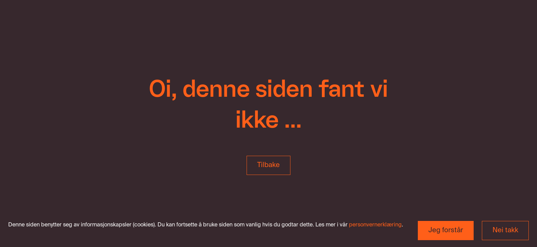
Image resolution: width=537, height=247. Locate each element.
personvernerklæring (375, 225)
